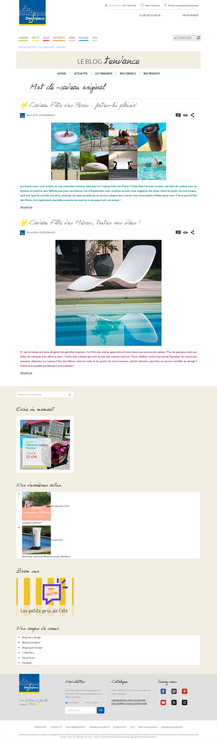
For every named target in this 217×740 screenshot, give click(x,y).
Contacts (56, 727)
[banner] (32, 13)
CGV (132, 727)
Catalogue (46, 47)
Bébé (72, 37)
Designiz (26, 662)
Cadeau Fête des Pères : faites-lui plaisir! (83, 105)
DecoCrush (28, 657)
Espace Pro (40, 727)
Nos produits (152, 73)
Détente (59, 37)
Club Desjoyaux (150, 15)
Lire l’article (26, 207)
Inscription (72, 702)
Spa (94, 37)
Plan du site (119, 727)
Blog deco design (31, 637)
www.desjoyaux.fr (171, 727)
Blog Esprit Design (32, 647)
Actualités (80, 73)
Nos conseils (128, 73)
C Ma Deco (28, 652)
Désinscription (90, 702)
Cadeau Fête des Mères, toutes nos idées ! (84, 223)
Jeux (46, 37)
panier (190, 15)
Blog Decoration (31, 642)
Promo (61, 47)
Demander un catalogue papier (128, 700)
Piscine (84, 37)
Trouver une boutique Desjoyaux (183, 5)
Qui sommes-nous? (75, 727)
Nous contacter (152, 5)
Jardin (23, 37)
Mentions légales (148, 727)
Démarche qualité (99, 727)
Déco (35, 37)
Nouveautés (27, 47)
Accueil (62, 73)
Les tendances (103, 73)
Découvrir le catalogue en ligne (129, 703)
